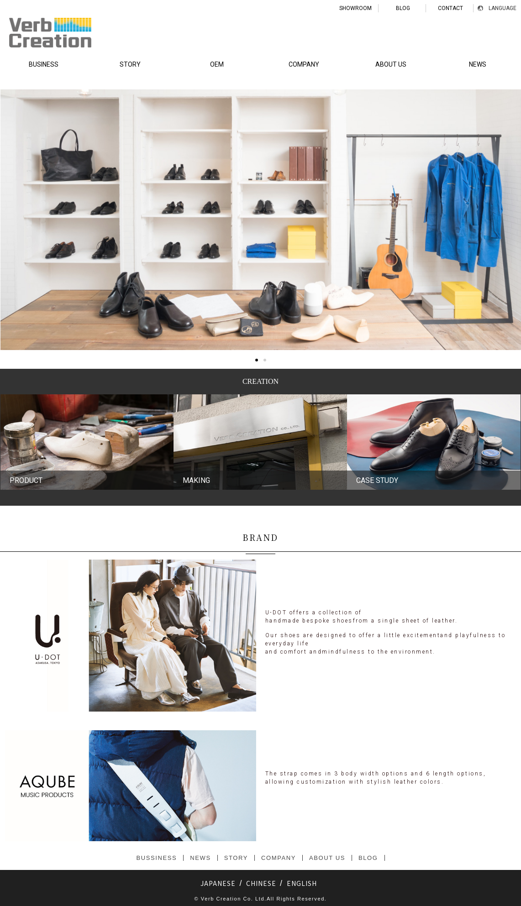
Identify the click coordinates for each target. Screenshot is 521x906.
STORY (130, 64)
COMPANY (304, 64)
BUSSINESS (156, 857)
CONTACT (450, 8)
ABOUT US (390, 64)
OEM (217, 64)
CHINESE (261, 883)
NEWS (200, 857)
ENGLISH (302, 883)
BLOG (403, 8)
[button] (256, 439)
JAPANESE (218, 883)
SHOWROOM (355, 8)
